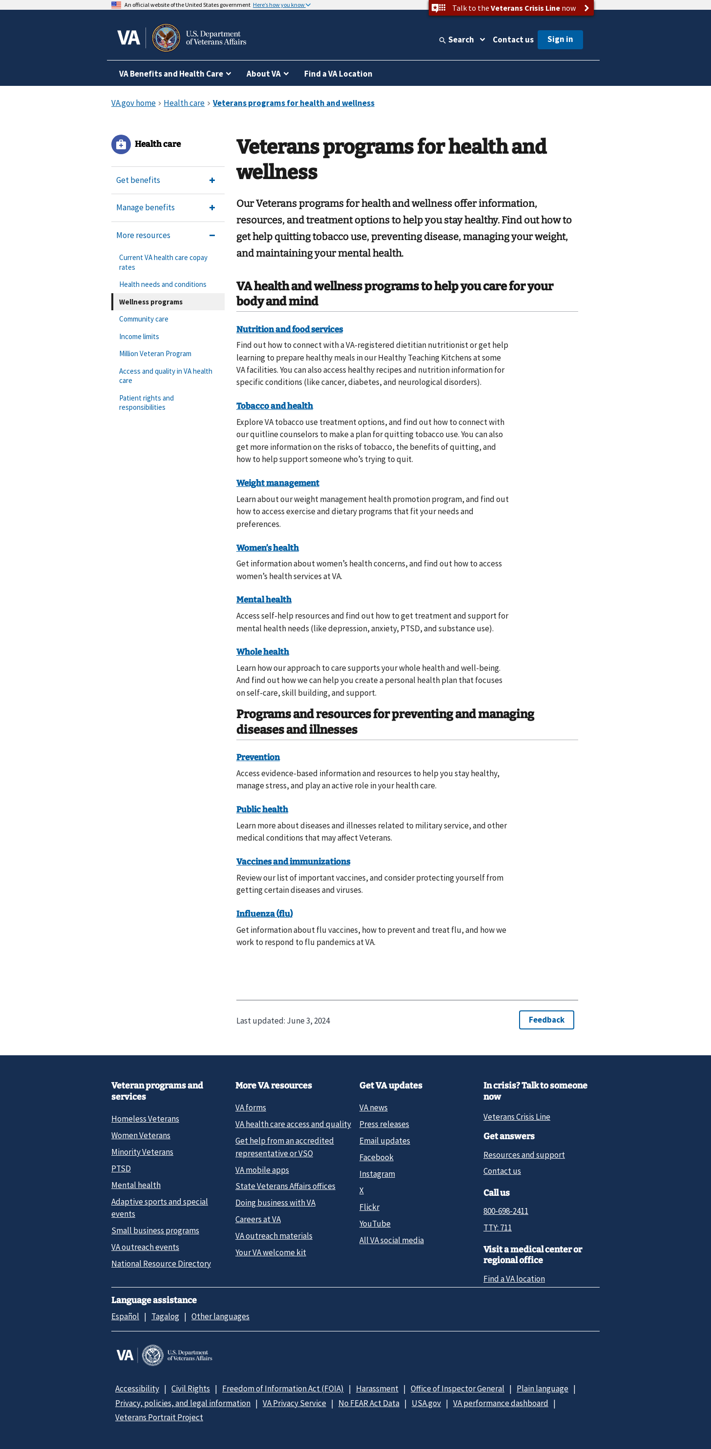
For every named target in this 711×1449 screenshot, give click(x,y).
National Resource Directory (161, 1263)
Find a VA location (514, 1278)
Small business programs (155, 1230)
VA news (373, 1107)
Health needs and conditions (163, 284)
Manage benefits (145, 207)
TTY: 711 (497, 1227)
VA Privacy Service (294, 1403)
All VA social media (391, 1240)
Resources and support (524, 1154)
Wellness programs (151, 301)
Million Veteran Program (155, 353)
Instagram (377, 1173)
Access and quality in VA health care (165, 375)
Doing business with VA (275, 1202)
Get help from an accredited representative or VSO (284, 1146)
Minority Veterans (142, 1152)
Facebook (376, 1157)
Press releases (384, 1124)
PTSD (121, 1168)
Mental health (136, 1185)
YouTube (375, 1223)
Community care (143, 318)
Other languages (220, 1316)
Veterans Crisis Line (516, 1116)
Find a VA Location (338, 73)
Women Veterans (140, 1135)
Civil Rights (190, 1388)
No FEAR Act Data (368, 1403)
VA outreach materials (274, 1235)
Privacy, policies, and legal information (183, 1403)
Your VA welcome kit (270, 1252)
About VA (264, 73)
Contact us (513, 39)
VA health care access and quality (293, 1124)
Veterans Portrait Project (159, 1417)
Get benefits (138, 180)
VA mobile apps (262, 1170)
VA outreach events (145, 1247)
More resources (143, 235)
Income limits (139, 336)
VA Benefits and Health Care (171, 73)
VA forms (250, 1107)
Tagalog (165, 1316)
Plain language (542, 1388)
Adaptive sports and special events (159, 1207)
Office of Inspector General (457, 1388)
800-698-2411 (505, 1211)
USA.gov (426, 1403)
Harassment (377, 1388)
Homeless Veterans (145, 1118)
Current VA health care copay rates (163, 262)
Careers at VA (258, 1219)
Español (125, 1316)
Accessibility (137, 1388)
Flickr (369, 1207)
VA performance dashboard (500, 1403)
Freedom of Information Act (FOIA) (283, 1388)
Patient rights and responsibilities (146, 402)
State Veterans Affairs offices (285, 1186)
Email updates (384, 1140)
